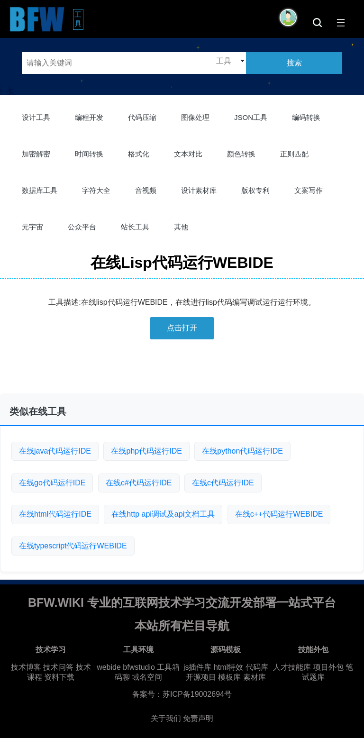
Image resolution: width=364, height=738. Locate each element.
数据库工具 (39, 190)
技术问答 (58, 667)
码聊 (122, 677)
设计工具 (36, 117)
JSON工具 (250, 117)
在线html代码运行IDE (55, 514)
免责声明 (198, 718)
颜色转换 (241, 154)
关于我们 (166, 718)
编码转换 (306, 117)
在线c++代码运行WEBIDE (279, 514)
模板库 (229, 677)
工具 (78, 18)
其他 (181, 227)
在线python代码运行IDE (242, 451)
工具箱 (168, 667)
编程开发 (89, 117)
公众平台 (82, 227)
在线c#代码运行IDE (139, 483)
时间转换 (89, 154)
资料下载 (59, 677)
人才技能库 (292, 667)
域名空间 (147, 677)
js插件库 (197, 667)
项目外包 (328, 667)
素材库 (254, 677)
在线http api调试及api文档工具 (163, 514)
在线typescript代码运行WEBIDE (73, 546)
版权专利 (255, 190)
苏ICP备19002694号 (197, 694)
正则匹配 (294, 154)
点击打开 (182, 328)
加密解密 (36, 154)
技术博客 (26, 667)
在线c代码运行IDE (223, 483)
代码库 (257, 667)
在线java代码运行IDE (55, 451)
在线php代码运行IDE (146, 451)
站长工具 (135, 227)
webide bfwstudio (127, 667)
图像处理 (195, 117)
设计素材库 (199, 190)
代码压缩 (142, 117)
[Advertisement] (182, 370)
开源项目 (201, 677)
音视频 (145, 190)
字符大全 (96, 190)
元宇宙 (32, 227)
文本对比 (188, 154)
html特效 (228, 667)
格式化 (138, 154)
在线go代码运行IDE (52, 483)
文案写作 (308, 190)
